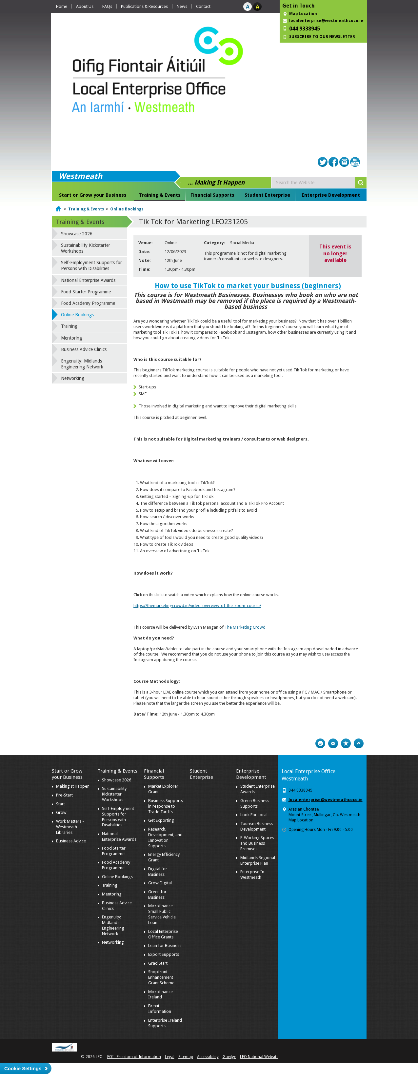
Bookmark (346, 743)
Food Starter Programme (86, 291)
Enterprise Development (331, 195)
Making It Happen (73, 786)
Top (359, 743)
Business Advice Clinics (84, 349)
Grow (61, 812)
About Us (84, 6)
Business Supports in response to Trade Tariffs (165, 806)
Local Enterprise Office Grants (163, 934)
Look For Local (254, 814)
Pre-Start (64, 795)
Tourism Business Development (256, 826)
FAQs (107, 6)
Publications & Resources (144, 6)
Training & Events (160, 195)
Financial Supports (212, 195)
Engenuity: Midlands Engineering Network (82, 363)
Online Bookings (126, 209)
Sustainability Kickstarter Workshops (85, 248)
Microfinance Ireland (160, 994)
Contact (203, 6)
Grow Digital (160, 882)
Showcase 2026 (76, 233)
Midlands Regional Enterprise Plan (257, 860)
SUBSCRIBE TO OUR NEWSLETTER (322, 36)
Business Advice (71, 840)
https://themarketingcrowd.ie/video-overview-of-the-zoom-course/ (197, 605)
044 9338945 (304, 29)
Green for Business (157, 894)
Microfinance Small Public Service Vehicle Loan (162, 914)
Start (60, 803)
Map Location (303, 13)
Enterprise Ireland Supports (165, 1023)
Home (61, 6)
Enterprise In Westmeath (252, 874)
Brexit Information (159, 1008)
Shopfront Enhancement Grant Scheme (161, 977)
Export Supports (163, 954)
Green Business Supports (254, 803)
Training (69, 326)
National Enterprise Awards (88, 280)
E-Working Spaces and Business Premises (257, 843)
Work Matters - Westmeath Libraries (70, 827)
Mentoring (71, 338)
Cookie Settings (22, 1068)
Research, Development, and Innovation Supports (165, 837)
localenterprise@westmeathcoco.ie (326, 20)
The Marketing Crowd (245, 627)
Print (320, 743)
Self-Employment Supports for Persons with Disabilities (91, 265)
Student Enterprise (267, 195)
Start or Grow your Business (93, 195)
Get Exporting (161, 820)
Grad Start (158, 963)
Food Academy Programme (88, 303)
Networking (72, 378)
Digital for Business (157, 871)
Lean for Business (164, 945)
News (182, 6)
